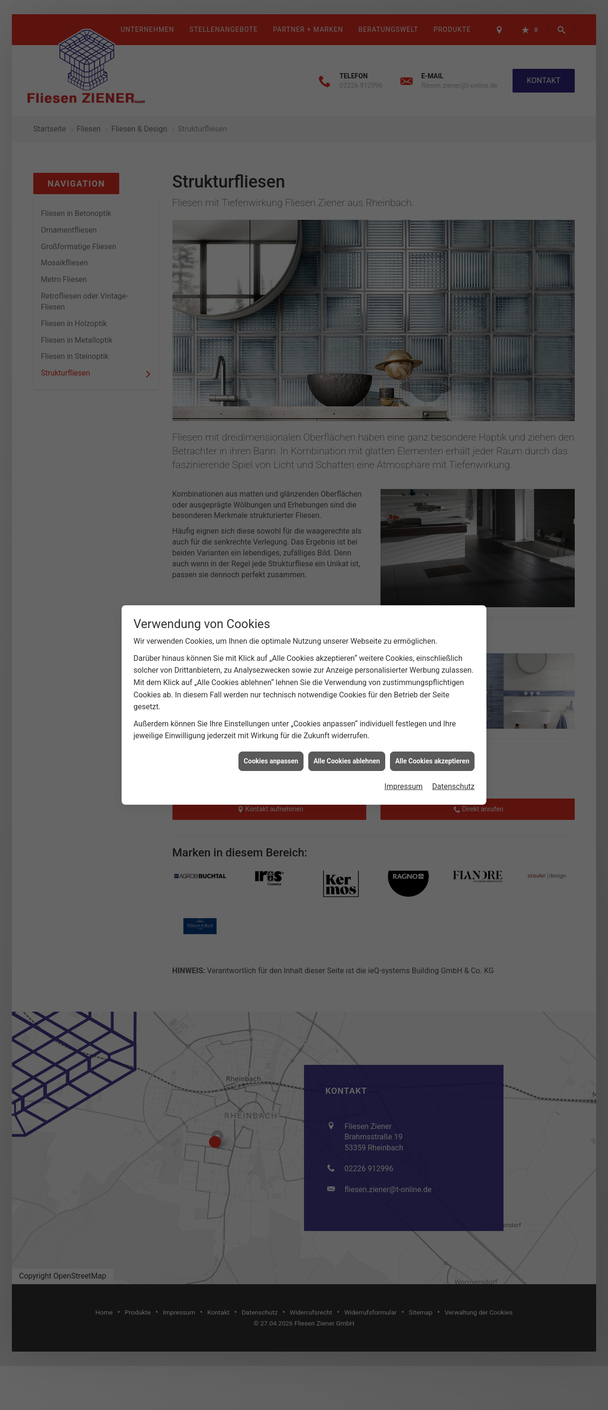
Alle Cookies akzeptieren (432, 760)
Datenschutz (453, 785)
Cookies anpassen (271, 760)
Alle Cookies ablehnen (347, 760)
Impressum (403, 785)
